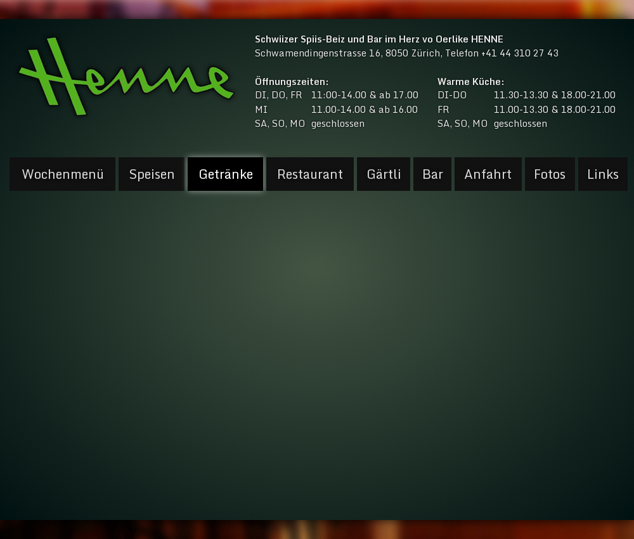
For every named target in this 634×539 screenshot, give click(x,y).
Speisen (152, 174)
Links (603, 174)
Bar (432, 174)
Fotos (550, 174)
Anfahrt (488, 174)
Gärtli (383, 174)
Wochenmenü (63, 174)
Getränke (225, 174)
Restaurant (310, 174)
